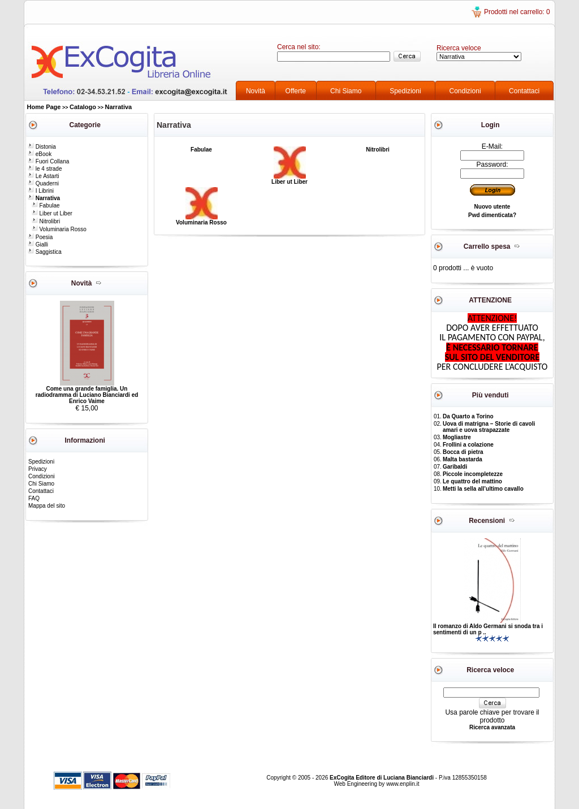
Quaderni (43, 183)
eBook (39, 154)
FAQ (34, 498)
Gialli (38, 244)
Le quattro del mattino (472, 481)
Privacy (37, 469)
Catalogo (83, 106)
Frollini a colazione (468, 445)
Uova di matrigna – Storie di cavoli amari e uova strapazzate (489, 427)
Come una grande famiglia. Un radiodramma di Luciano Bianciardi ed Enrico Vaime (87, 395)
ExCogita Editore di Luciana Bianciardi (382, 778)
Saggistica (45, 252)
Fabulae (46, 205)
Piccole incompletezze (473, 474)
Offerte (296, 91)
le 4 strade (45, 169)
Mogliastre (457, 437)
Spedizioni (405, 91)
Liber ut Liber (52, 213)
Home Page (44, 106)
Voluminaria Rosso (59, 229)
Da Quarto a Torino (468, 416)
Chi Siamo (345, 91)
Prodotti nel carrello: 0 (517, 12)
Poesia (40, 237)
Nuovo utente (492, 207)
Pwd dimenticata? (492, 215)
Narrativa (118, 106)
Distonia (42, 147)
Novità (255, 91)
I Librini (41, 191)
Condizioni (465, 91)
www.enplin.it (402, 784)
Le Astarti (43, 176)
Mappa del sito (46, 506)
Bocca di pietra (463, 452)
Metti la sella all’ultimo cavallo (483, 489)
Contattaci (524, 91)
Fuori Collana (48, 161)
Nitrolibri (46, 221)
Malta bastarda (462, 459)
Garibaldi (455, 467)
